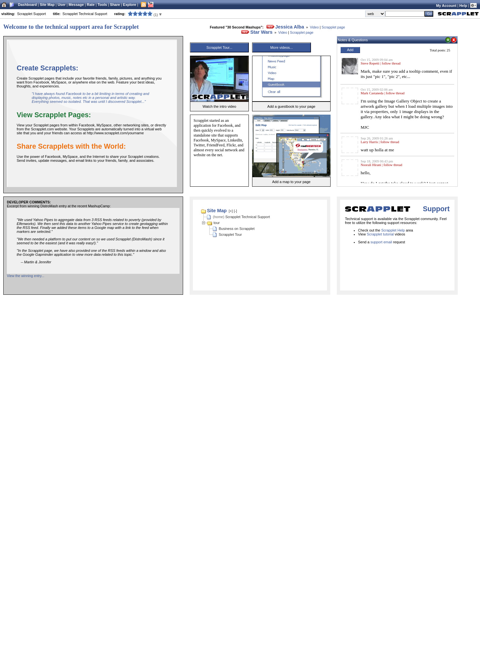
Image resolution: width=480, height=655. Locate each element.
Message (76, 5)
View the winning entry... (25, 276)
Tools (102, 5)
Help (463, 6)
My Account (446, 6)
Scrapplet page (333, 27)
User (61, 5)
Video (314, 27)
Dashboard (27, 5)
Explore (129, 5)
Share (115, 5)
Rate (91, 5)
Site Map (47, 5)
